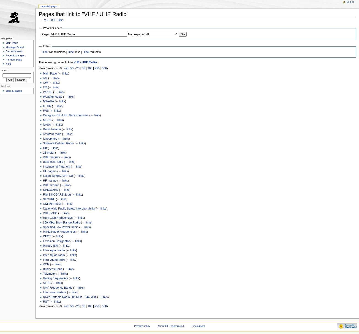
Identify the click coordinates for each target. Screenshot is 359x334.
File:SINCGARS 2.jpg (57, 194)
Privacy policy (142, 326)
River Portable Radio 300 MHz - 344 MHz (69, 297)
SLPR (47, 283)
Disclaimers (198, 326)
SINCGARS (50, 189)
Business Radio (53, 161)
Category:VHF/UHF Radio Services (66, 115)
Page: (45, 34)
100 (89, 68)
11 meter (48, 152)
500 (104, 68)
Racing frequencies (55, 278)
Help (8, 63)
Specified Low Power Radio (61, 227)
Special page (49, 6)
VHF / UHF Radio (53, 20)
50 (83, 68)
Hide (45, 52)
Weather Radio (52, 96)
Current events (14, 51)
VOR (46, 264)
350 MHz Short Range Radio (61, 222)
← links (63, 73)
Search (5, 70)
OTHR (47, 106)
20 (77, 68)
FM (45, 87)
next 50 (69, 68)
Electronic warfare (54, 292)
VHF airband (51, 185)
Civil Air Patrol (52, 203)
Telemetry (49, 273)
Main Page (50, 73)
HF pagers (50, 171)
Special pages (13, 90)
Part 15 (47, 92)
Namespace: (136, 34)
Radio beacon (52, 129)
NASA (47, 124)
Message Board (14, 47)
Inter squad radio (54, 255)
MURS (47, 120)
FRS (46, 110)
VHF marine (51, 157)
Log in (350, 1)
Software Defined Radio (58, 143)
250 (97, 68)
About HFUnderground (171, 326)
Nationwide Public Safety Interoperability (69, 208)
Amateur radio (52, 134)
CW (45, 82)
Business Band (53, 269)
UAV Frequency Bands (57, 287)
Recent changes (14, 55)
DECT (47, 236)
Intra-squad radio (54, 259)
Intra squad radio (54, 250)
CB (45, 148)
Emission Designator (56, 241)
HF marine (50, 180)
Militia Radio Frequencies (59, 231)
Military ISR (50, 245)
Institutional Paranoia (56, 166)
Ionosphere (50, 138)
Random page (13, 59)
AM (45, 78)
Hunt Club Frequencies (58, 217)
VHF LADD (50, 213)
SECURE (49, 199)
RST (46, 301)
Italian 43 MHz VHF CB (58, 175)
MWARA (48, 101)
